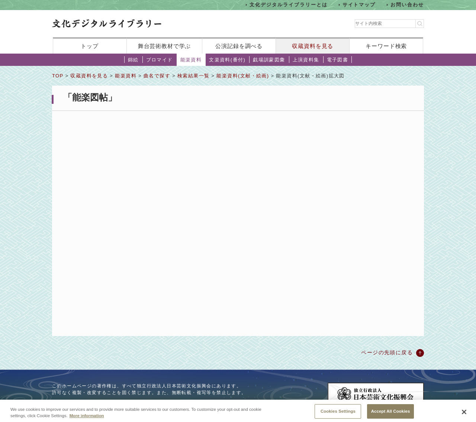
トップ (90, 46)
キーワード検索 (386, 46)
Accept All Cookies (390, 413)
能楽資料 (191, 60)
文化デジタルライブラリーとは (288, 4)
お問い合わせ (407, 4)
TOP (57, 76)
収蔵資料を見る (312, 46)
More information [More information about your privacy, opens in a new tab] (87, 418)
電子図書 (337, 60)
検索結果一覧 (193, 76)
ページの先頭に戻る (387, 352)
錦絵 (133, 60)
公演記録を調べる (239, 46)
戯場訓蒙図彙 (269, 60)
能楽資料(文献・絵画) (242, 76)
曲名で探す (157, 76)
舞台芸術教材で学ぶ (164, 46)
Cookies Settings (338, 413)
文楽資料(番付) (227, 60)
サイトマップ (359, 4)
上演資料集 (306, 60)
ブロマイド (159, 60)
